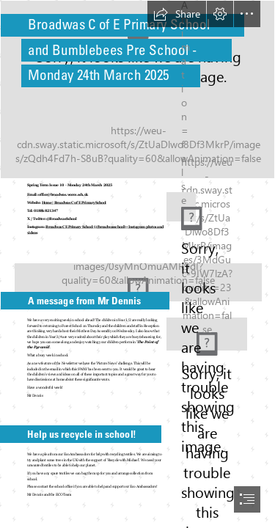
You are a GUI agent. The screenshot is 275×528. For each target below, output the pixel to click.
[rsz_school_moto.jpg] (207, 334)
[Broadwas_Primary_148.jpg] (137, 89)
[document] (137, 264)
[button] (176, 14)
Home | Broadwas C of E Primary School (74, 203)
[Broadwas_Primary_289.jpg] (137, 276)
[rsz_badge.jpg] (176, 205)
